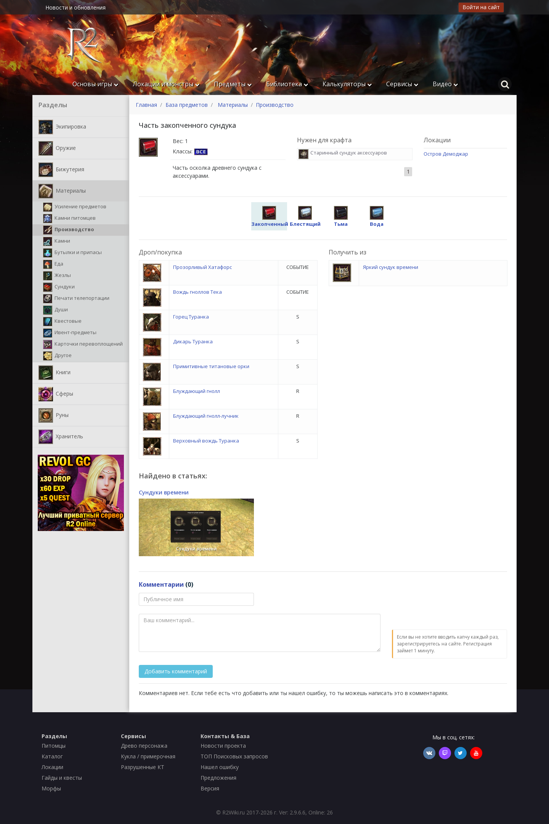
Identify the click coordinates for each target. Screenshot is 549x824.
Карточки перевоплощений (83, 344)
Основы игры (95, 84)
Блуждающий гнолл (196, 391)
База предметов (186, 104)
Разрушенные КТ (142, 767)
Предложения (218, 777)
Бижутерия (61, 170)
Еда (53, 264)
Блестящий (305, 216)
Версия (210, 788)
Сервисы (402, 84)
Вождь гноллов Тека (197, 291)
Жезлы (57, 275)
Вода (377, 216)
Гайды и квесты (62, 777)
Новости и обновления (75, 7)
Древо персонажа (144, 745)
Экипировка (62, 127)
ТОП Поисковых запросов (234, 756)
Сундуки (59, 287)
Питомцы (54, 745)
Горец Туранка (191, 316)
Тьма (341, 216)
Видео (445, 84)
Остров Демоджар (446, 153)
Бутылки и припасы (72, 253)
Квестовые (62, 321)
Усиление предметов (74, 207)
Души (55, 310)
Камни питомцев (69, 218)
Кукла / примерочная (148, 756)
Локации (52, 767)
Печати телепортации (76, 298)
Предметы (233, 84)
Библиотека (287, 84)
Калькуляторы (347, 84)
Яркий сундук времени (390, 267)
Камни (56, 241)
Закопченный (269, 216)
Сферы (56, 394)
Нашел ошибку (220, 767)
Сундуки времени (164, 492)
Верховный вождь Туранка (206, 440)
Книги (55, 372)
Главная (146, 104)
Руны (54, 415)
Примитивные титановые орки (211, 366)
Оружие (57, 148)
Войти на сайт (481, 7)
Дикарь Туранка (193, 341)
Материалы (62, 191)
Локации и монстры (166, 84)
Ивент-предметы (69, 333)
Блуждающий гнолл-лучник (206, 415)
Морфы (51, 788)
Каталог (52, 756)
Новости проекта (223, 745)
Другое (57, 355)
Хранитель (61, 437)
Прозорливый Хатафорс (202, 267)
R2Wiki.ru (233, 812)
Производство (68, 230)
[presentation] (450, 608)
